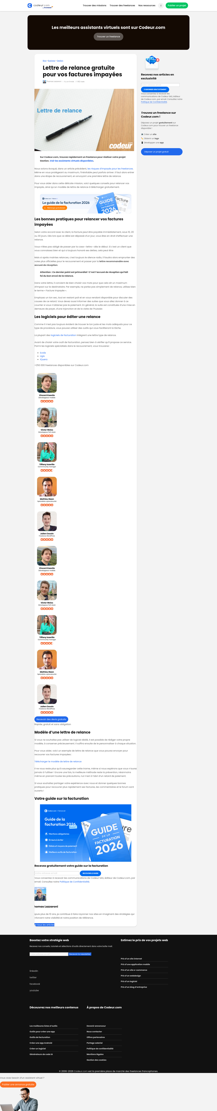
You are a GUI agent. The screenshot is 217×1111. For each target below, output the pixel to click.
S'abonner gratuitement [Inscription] (155, 89)
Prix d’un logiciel (129, 981)
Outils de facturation (40, 1037)
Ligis (42, 356)
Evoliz (43, 352)
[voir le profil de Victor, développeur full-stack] (85, 422)
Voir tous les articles (43, 924)
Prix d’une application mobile (135, 964)
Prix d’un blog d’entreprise (134, 987)
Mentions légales (95, 1054)
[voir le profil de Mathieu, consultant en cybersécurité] (85, 491)
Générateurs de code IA (41, 1054)
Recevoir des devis (51, 719)
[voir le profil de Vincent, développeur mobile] (85, 387)
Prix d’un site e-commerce (134, 970)
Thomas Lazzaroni (52, 81)
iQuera (43, 359)
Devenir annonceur (96, 1026)
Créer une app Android (41, 1043)
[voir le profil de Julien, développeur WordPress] (85, 526)
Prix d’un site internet (131, 958)
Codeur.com (81, 1071)
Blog (44, 60)
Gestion (60, 60)
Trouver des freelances (122, 5)
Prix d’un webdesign (131, 975)
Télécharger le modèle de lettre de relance (58, 761)
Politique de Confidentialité (74, 881)
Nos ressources (146, 5)
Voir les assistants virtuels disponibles (71, 160)
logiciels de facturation (63, 335)
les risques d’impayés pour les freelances (110, 168)
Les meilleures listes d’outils (43, 1026)
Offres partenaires (96, 1037)
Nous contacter (94, 1031)
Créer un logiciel (38, 1048)
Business (51, 60)
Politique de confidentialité (100, 1048)
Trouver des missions (94, 5)
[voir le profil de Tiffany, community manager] (85, 457)
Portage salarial (95, 1043)
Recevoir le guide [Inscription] (90, 873)
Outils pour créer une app (42, 1031)
